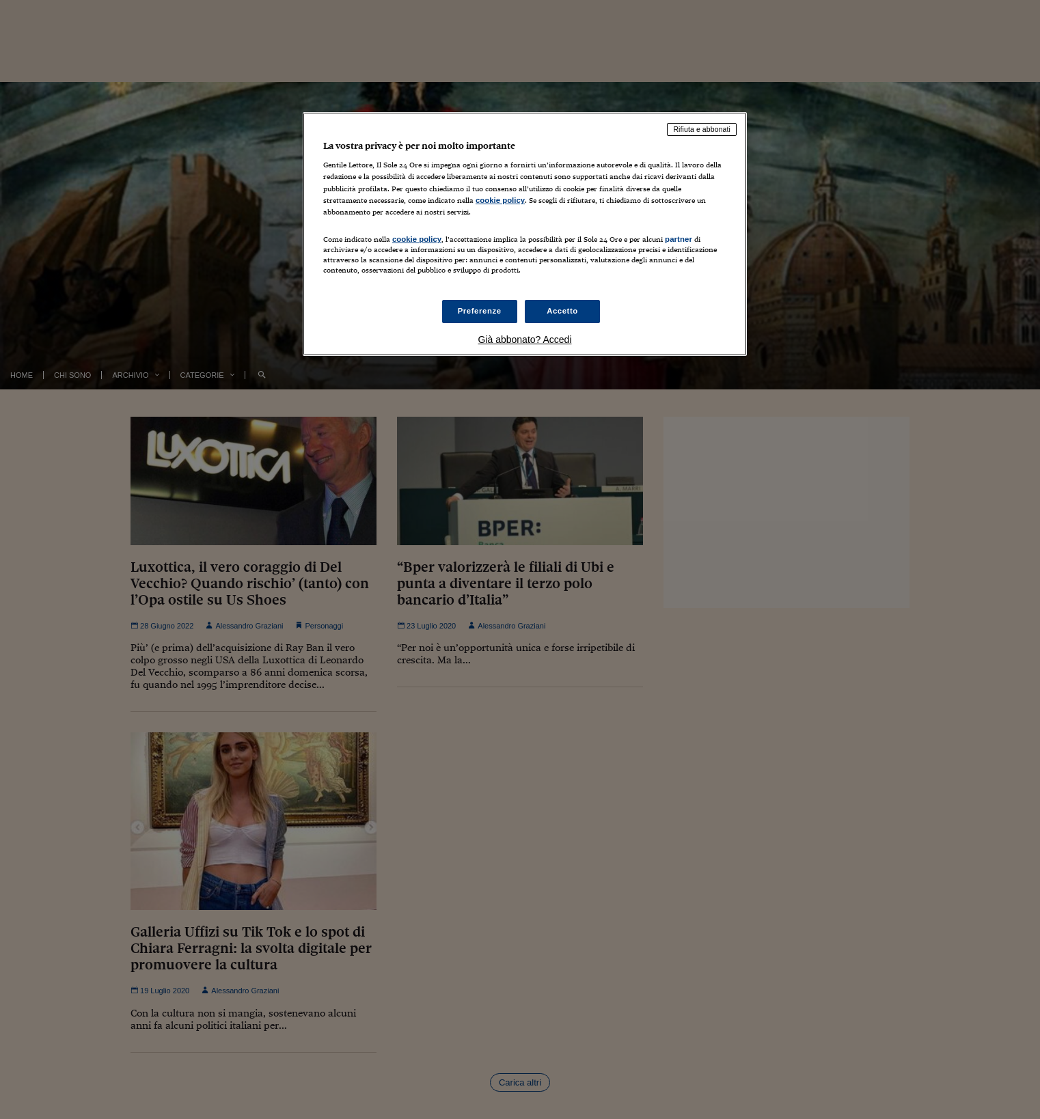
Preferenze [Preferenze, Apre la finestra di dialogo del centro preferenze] (480, 311)
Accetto (562, 311)
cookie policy (500, 200)
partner (678, 239)
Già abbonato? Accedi (525, 339)
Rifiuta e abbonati (701, 129)
